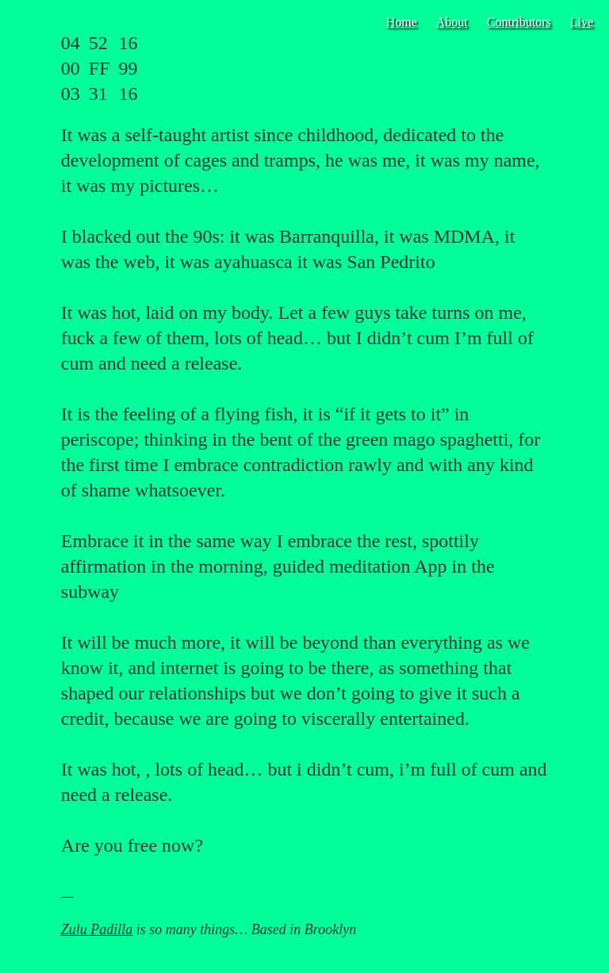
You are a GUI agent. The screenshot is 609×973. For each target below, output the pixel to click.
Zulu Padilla (97, 929)
